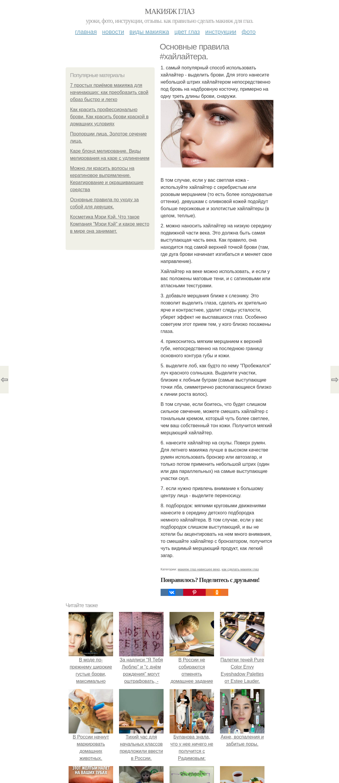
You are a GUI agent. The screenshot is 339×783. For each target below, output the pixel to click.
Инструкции (220, 31)
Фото (249, 31)
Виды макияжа (149, 31)
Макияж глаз (169, 11)
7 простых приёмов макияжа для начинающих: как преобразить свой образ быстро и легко (109, 92)
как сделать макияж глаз (240, 569)
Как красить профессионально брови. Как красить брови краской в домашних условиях (109, 116)
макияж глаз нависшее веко (199, 569)
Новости (113, 31)
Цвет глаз (187, 31)
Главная (86, 31)
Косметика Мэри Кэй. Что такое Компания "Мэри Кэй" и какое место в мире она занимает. (109, 224)
